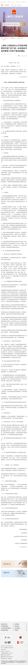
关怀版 (20, 5)
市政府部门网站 (4, 624)
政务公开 (7, 38)
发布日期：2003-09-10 (7, 54)
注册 (16, 5)
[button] (4, 624)
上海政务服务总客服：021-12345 (6, 653)
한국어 (13, 1)
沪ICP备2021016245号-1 (6, 655)
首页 (2, 38)
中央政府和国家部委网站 (6, 628)
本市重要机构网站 (4, 626)
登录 (12, 5)
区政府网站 (17, 624)
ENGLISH (3, 2)
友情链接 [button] (16, 630)
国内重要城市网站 (4, 630)
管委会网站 (17, 626)
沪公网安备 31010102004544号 (7, 656)
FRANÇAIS (23, 1)
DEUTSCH (18, 1)
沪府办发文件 (20, 38)
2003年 (4, 39)
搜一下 (22, 24)
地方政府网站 (17, 628)
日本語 (9, 1)
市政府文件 (12, 38)
